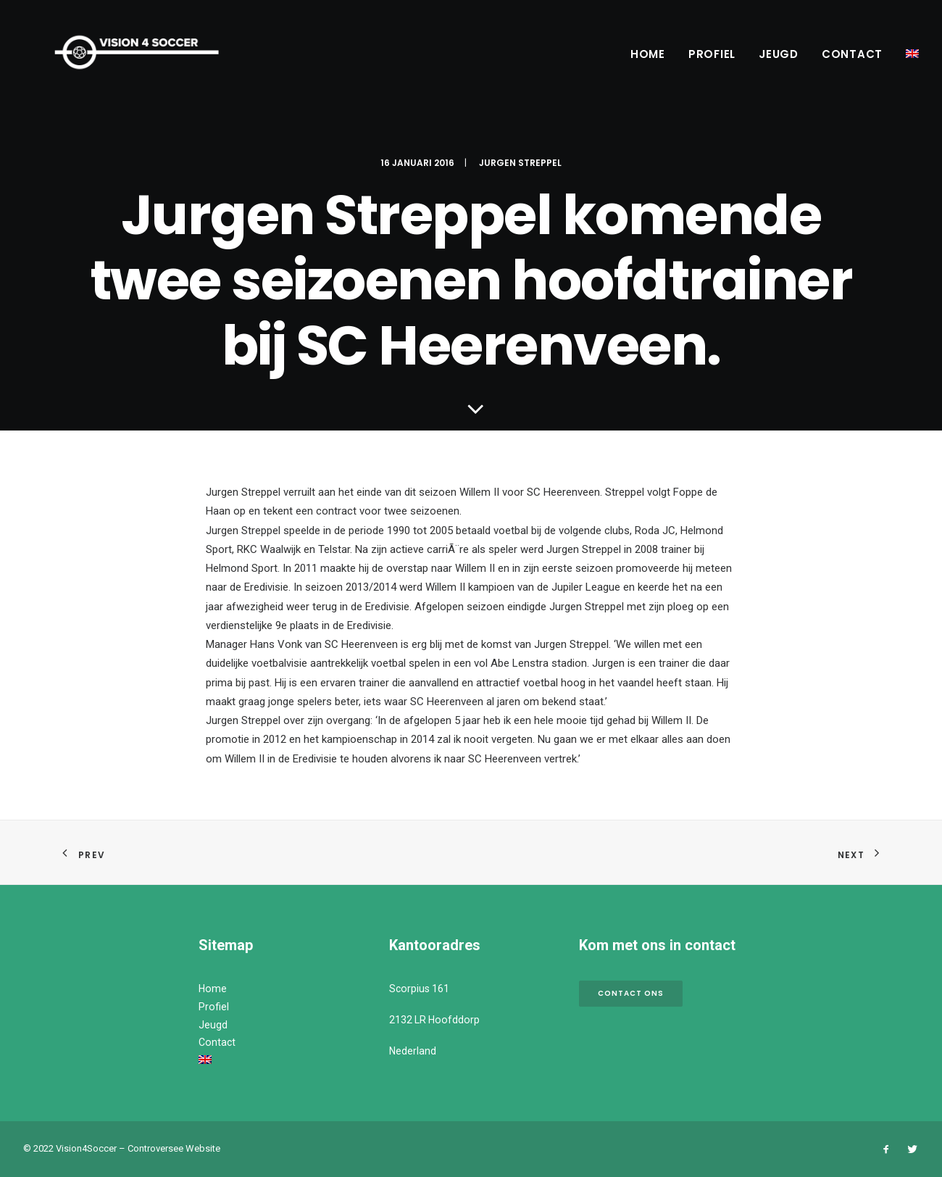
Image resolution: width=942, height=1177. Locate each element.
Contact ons (631, 993)
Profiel (711, 54)
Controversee (155, 1148)
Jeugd (779, 54)
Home (647, 54)
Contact (852, 54)
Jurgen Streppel (520, 163)
